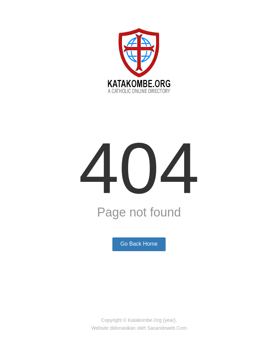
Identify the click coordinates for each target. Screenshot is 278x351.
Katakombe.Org (145, 320)
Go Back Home (138, 244)
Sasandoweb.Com (167, 328)
